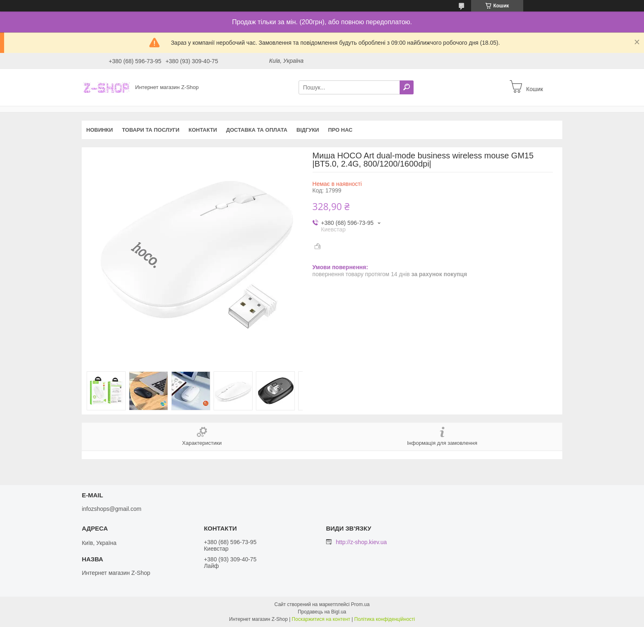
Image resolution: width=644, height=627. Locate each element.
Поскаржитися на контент (321, 619)
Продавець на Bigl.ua (322, 612)
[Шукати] (407, 87)
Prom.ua (360, 604)
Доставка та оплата (256, 130)
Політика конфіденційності (384, 619)
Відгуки (308, 130)
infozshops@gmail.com (111, 509)
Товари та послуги (150, 130)
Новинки (99, 130)
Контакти (203, 130)
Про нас (340, 130)
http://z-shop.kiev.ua (361, 542)
